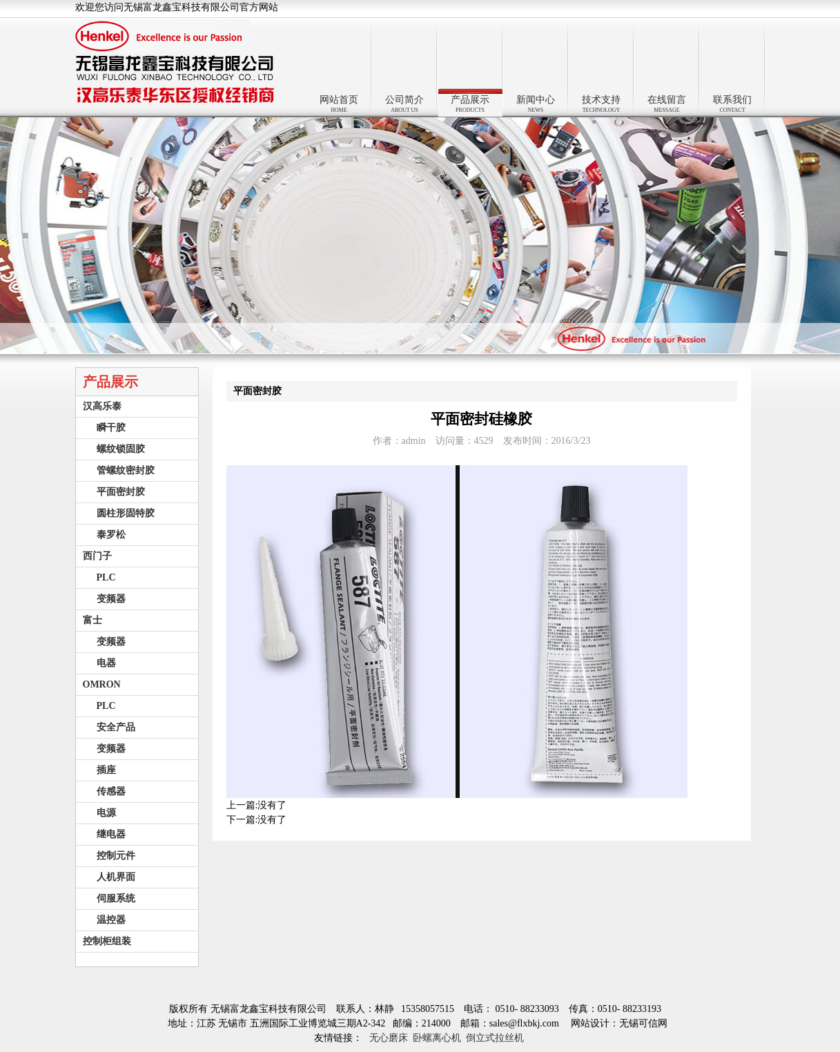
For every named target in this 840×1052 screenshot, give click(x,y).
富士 (92, 620)
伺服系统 (116, 898)
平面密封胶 (121, 492)
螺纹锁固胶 (121, 449)
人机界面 (116, 877)
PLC (106, 577)
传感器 (111, 791)
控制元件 (116, 855)
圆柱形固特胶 (126, 513)
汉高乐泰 (102, 406)
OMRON (102, 684)
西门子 (97, 556)
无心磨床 (388, 1038)
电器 (106, 663)
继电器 (111, 834)
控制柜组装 (107, 941)
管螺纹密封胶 (126, 470)
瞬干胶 (111, 427)
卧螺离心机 (437, 1038)
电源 (106, 813)
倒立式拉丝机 (495, 1038)
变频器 (111, 599)
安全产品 (116, 727)
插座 (106, 770)
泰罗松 (111, 534)
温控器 (111, 920)
